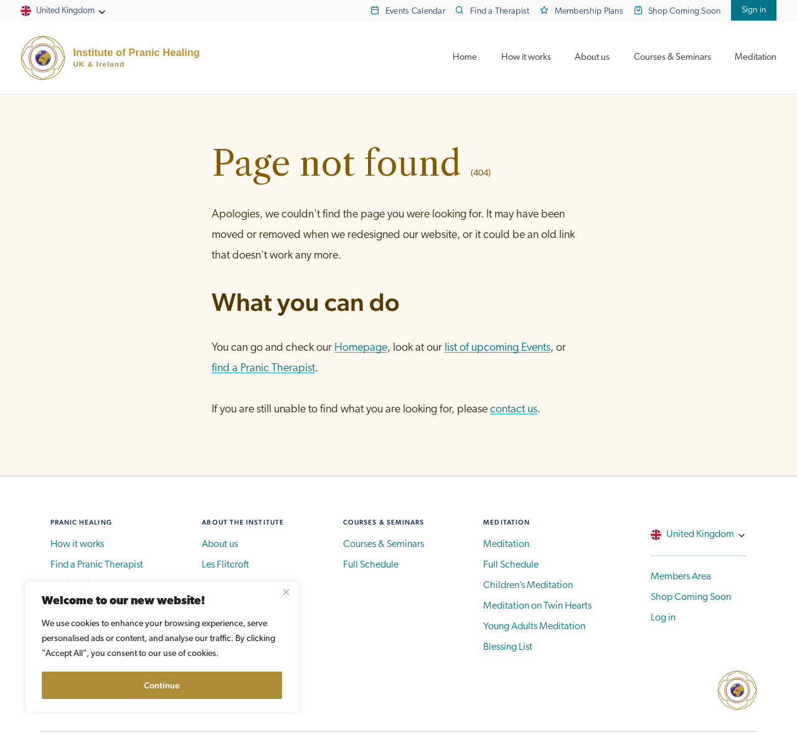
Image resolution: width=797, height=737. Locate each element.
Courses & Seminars (672, 57)
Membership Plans (589, 11)
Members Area (681, 577)
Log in (663, 618)
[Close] (285, 591)
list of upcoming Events (497, 348)
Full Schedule (370, 565)
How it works (526, 57)
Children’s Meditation (528, 586)
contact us (513, 410)
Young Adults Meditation (534, 627)
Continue (162, 685)
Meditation (755, 57)
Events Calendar (415, 11)
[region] (162, 646)
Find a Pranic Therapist (96, 565)
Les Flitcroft (225, 565)
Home (465, 57)
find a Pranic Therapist (263, 368)
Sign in (754, 10)
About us (592, 57)
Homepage (360, 348)
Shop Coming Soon (684, 11)
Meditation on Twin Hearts (537, 606)
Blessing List (507, 647)
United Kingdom (65, 11)
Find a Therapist (500, 11)
